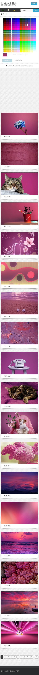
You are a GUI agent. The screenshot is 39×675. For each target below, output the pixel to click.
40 (36, 657)
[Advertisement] (19, 90)
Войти (34, 3)
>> (19, 660)
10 (31, 657)
